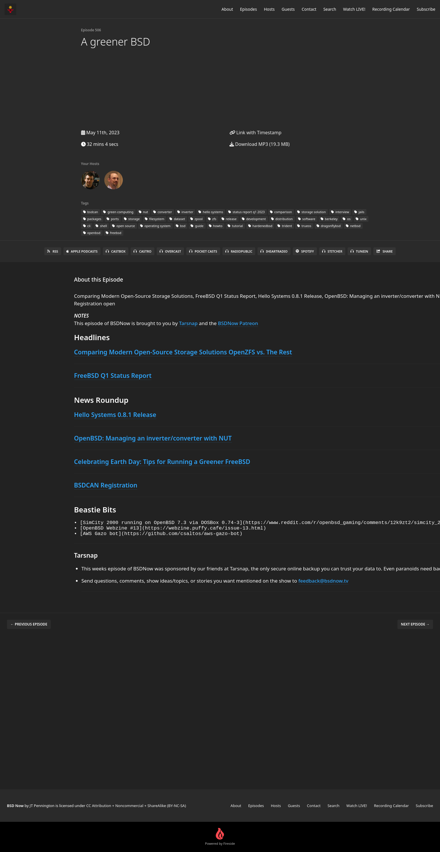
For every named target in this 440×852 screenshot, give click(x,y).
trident (284, 226)
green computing (118, 212)
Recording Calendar (391, 9)
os (346, 219)
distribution (282, 219)
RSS (52, 251)
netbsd (353, 226)
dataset (177, 219)
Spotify (305, 251)
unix (361, 219)
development (254, 219)
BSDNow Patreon (238, 323)
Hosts (269, 9)
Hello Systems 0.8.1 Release (115, 414)
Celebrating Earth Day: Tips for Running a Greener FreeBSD (162, 461)
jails (359, 212)
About (227, 9)
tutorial (235, 226)
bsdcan (90, 212)
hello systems (210, 212)
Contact (309, 9)
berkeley (329, 219)
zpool (196, 219)
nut (143, 212)
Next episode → (415, 627)
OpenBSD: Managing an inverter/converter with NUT (153, 438)
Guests (288, 9)
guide (197, 226)
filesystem (154, 219)
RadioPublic (239, 251)
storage (132, 219)
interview (340, 212)
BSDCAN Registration (106, 485)
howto (215, 226)
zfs (212, 219)
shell (101, 226)
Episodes (248, 9)
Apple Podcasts (82, 251)
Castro (142, 251)
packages (92, 219)
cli (87, 226)
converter (162, 212)
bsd (181, 226)
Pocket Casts (203, 251)
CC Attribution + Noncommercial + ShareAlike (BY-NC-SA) (136, 805)
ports (113, 219)
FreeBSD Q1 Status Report (113, 375)
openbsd (92, 233)
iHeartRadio (274, 251)
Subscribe (426, 9)
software (306, 219)
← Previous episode (28, 627)
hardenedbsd (260, 226)
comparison (281, 212)
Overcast (170, 251)
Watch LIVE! (354, 9)
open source (123, 226)
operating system (155, 226)
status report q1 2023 (246, 212)
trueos (304, 226)
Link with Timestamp (255, 132)
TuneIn (359, 251)
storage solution (311, 212)
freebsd (113, 233)
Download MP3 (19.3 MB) (259, 144)
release (229, 219)
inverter (185, 212)
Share (384, 251)
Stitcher (332, 251)
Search (329, 9)
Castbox (115, 251)
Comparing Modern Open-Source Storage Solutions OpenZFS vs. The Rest (183, 352)
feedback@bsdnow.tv (323, 584)
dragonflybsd (329, 226)
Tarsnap (188, 323)
